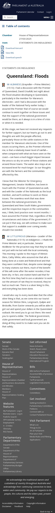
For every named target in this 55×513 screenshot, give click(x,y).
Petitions (34, 408)
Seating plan (7, 358)
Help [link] (28, 506)
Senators (6, 355)
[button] (48, 17)
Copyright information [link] (36, 503)
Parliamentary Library (39, 358)
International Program (39, 361)
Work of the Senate (10, 349)
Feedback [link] (19, 506)
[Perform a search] (4, 17)
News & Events (36, 346)
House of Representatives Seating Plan (13, 394)
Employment (8, 422)
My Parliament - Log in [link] (12, 411)
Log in (49, 12)
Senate (5, 346)
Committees (35, 392)
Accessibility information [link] (12, 503)
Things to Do (35, 427)
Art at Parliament (37, 430)
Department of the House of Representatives (11, 453)
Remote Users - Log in (12, 413)
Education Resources (39, 355)
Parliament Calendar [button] (25, 12)
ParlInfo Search (10, 416)
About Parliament (37, 352)
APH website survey (12, 419)
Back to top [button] (46, 511)
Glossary (7, 428)
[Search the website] (9, 17)
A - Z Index (7, 425)
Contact (40, 12)
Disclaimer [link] (6, 506)
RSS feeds (7, 431)
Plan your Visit (36, 433)
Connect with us (37, 411)
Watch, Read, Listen (38, 349)
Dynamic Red (7, 352)
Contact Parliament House (41, 414)
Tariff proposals (37, 380)
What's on (34, 424)
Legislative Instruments (40, 382)
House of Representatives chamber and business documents (13, 380)
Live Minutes (7, 385)
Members (6, 389)
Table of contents (16, 26)
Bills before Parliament (40, 371)
